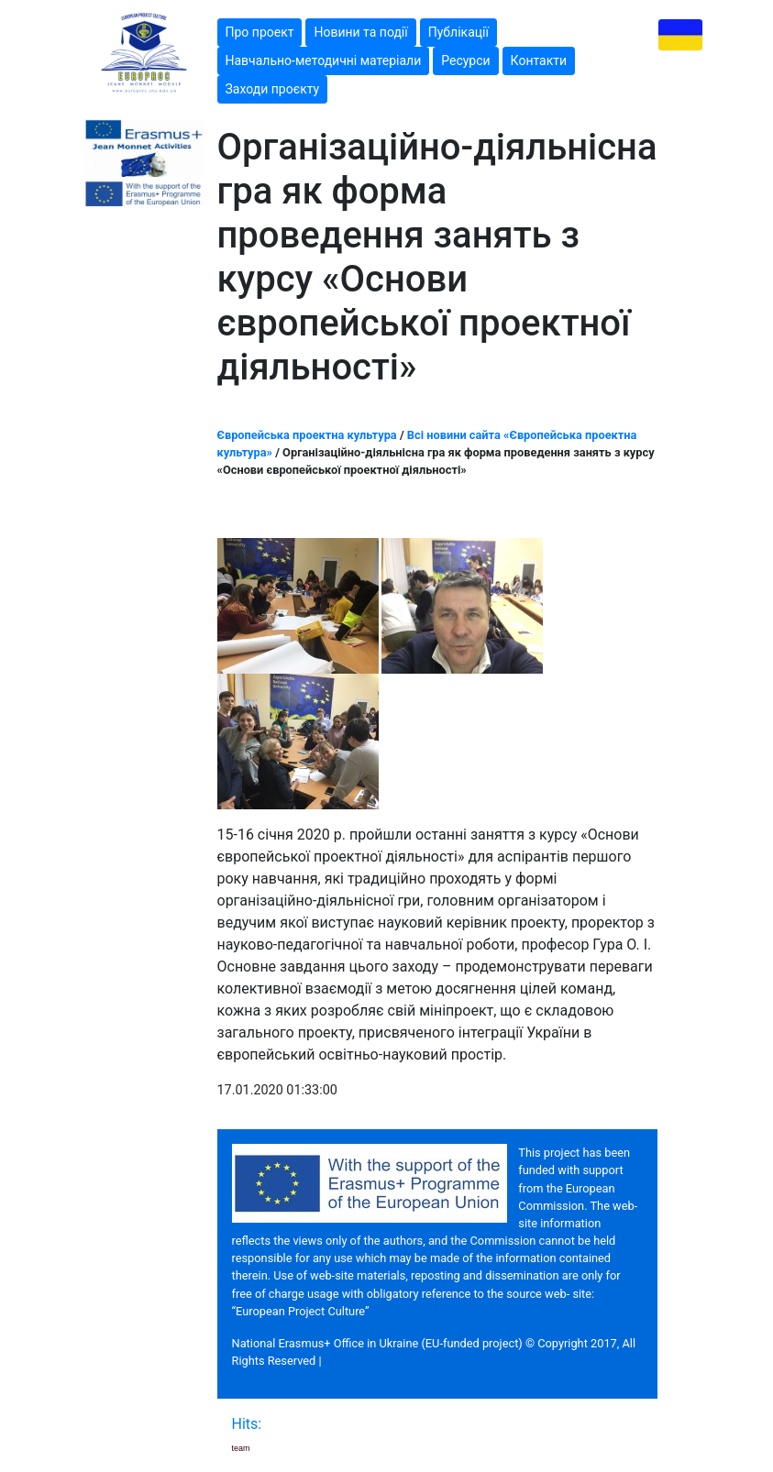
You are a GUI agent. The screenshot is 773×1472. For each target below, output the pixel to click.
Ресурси (465, 60)
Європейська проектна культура (307, 435)
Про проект (260, 32)
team (241, 1448)
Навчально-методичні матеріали (324, 60)
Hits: (249, 1424)
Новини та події (360, 32)
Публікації (458, 32)
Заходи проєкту (273, 89)
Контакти (539, 60)
